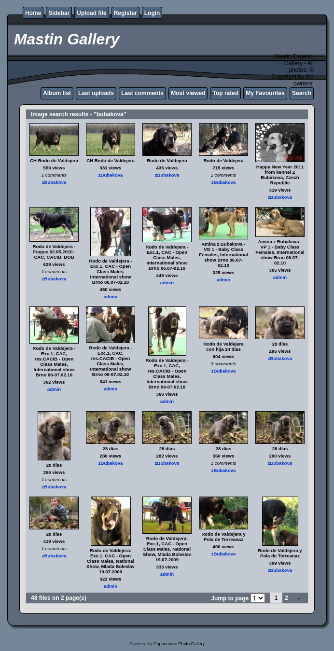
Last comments (142, 93)
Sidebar (59, 13)
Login (152, 13)
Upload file (91, 13)
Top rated (225, 93)
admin (110, 296)
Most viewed (188, 93)
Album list (57, 93)
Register (125, 13)
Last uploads (96, 93)
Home (33, 13)
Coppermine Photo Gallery (179, 643)
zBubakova (54, 182)
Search (301, 93)
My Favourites (265, 93)
